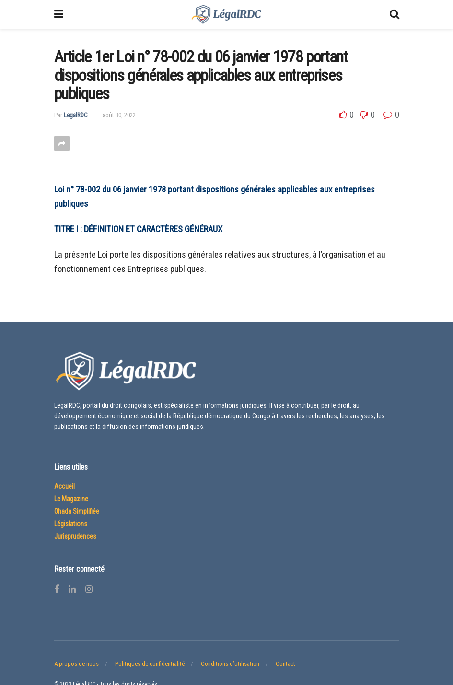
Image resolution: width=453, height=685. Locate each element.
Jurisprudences (75, 536)
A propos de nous (76, 663)
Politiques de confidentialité (150, 663)
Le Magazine (71, 499)
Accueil (64, 486)
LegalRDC (76, 115)
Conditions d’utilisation (230, 663)
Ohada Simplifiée (76, 511)
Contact (285, 663)
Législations (70, 524)
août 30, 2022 (119, 115)
